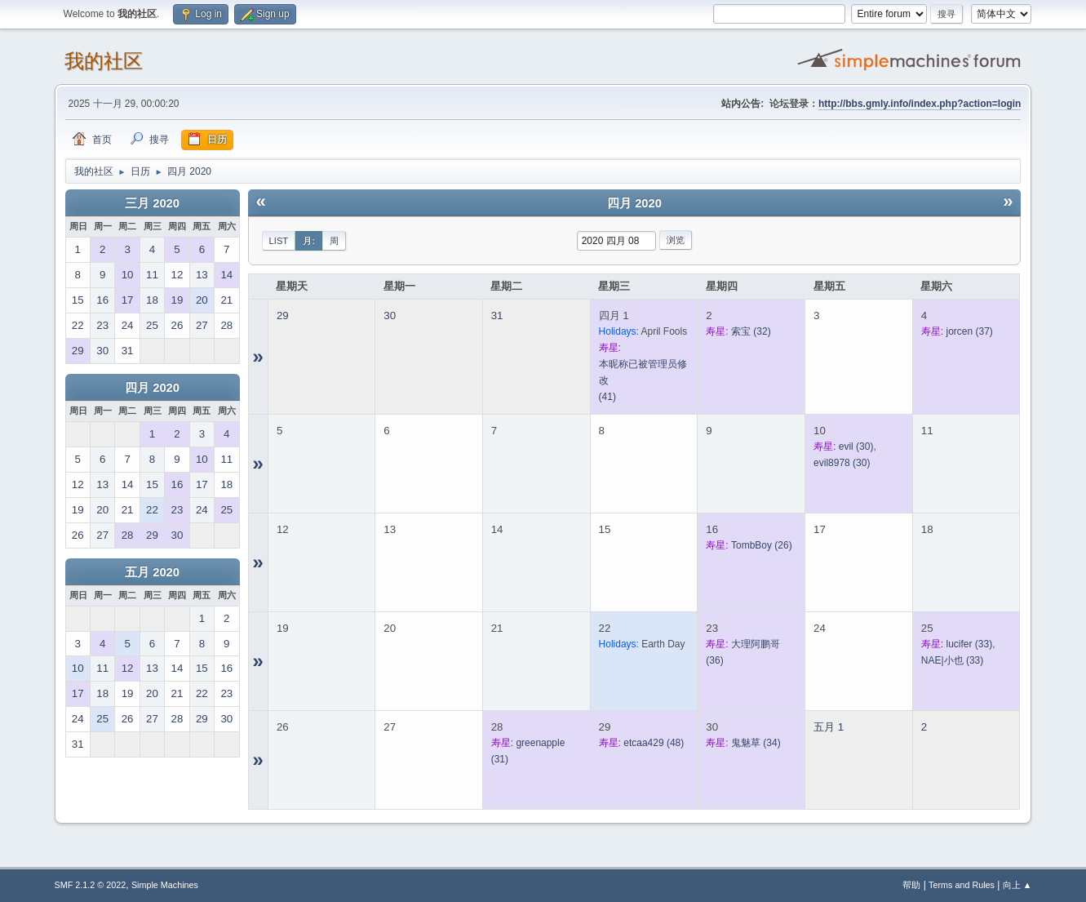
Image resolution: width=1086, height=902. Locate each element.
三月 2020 (152, 203)
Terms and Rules (962, 885)
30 (389, 315)
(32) (751, 331)
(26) (761, 545)
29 (283, 315)
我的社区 (103, 61)
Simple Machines (164, 885)
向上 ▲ (1017, 885)
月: (309, 241)
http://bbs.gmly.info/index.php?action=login (919, 103)
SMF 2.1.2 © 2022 (90, 885)
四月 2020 (152, 387)
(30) (856, 446)
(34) (756, 743)
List (279, 241)
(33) (969, 644)
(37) (969, 331)
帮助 (911, 885)
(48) (653, 743)
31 (497, 315)
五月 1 (828, 727)
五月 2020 (152, 572)
